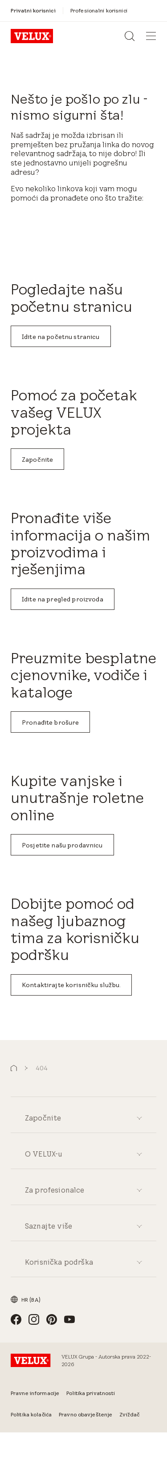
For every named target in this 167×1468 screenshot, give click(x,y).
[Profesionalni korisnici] (98, 10)
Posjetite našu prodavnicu (62, 845)
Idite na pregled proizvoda (62, 599)
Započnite (37, 460)
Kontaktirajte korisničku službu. (71, 985)
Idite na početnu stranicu (61, 337)
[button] (14, 1068)
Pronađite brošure (50, 722)
